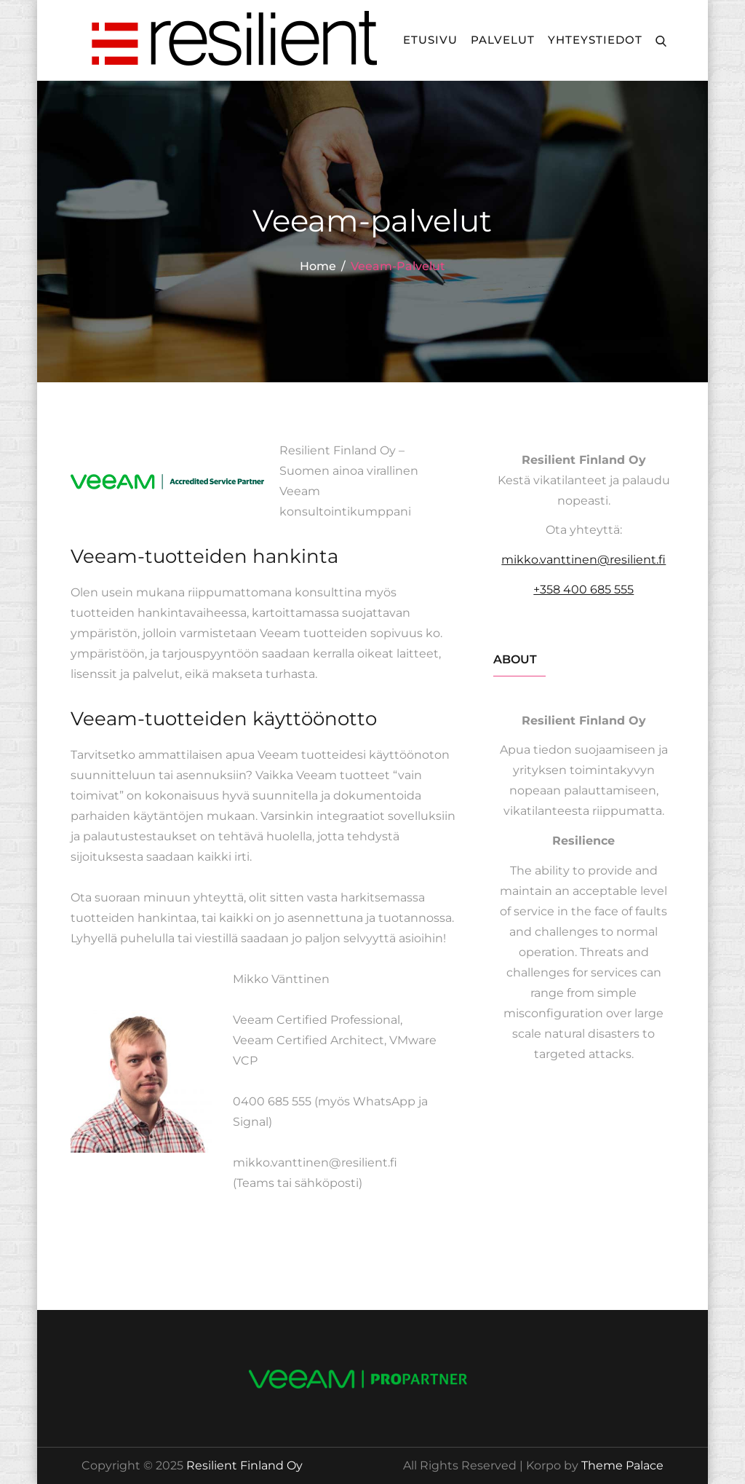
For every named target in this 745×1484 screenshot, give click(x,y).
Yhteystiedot (595, 40)
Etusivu (430, 40)
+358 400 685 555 (583, 589)
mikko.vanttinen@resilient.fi (583, 560)
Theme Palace (622, 1465)
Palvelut (503, 40)
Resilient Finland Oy (244, 1465)
